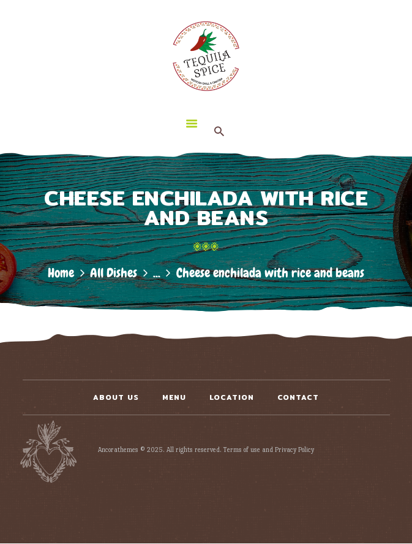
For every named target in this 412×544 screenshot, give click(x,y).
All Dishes (113, 272)
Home (61, 272)
